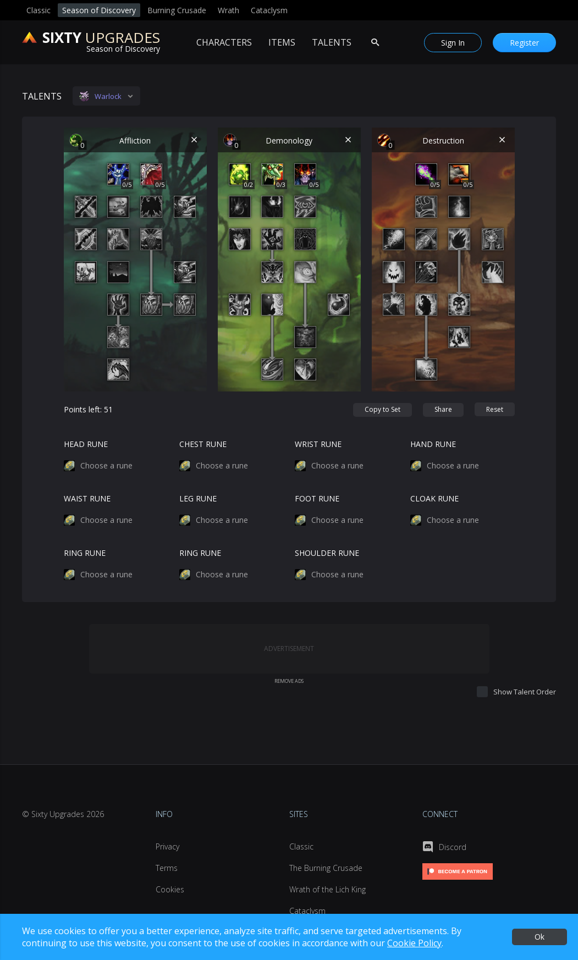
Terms (167, 868)
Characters (224, 42)
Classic (38, 10)
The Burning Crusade (325, 868)
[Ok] (539, 937)
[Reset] (495, 409)
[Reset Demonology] (348, 140)
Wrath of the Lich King (327, 889)
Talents (331, 42)
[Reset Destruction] (502, 140)
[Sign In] (453, 42)
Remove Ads (289, 681)
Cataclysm (269, 10)
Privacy (167, 846)
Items (281, 42)
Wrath (228, 10)
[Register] (524, 42)
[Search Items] (375, 42)
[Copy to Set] (382, 410)
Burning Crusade (176, 10)
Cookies (170, 889)
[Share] (443, 410)
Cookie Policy (414, 943)
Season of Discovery (99, 10)
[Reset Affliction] (194, 140)
